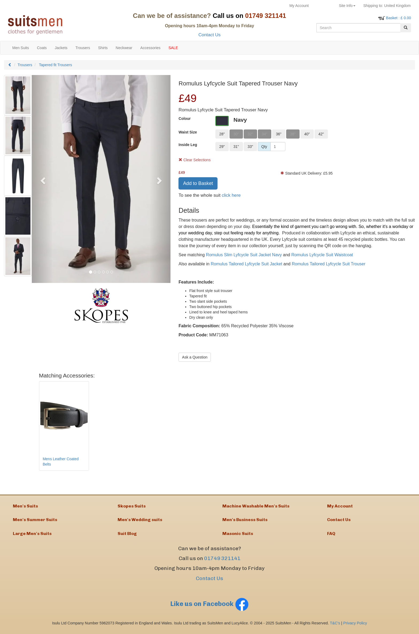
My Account (299, 5)
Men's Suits (25, 506)
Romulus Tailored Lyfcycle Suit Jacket (246, 264)
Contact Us (209, 34)
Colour (185, 118)
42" (321, 134)
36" (278, 134)
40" (307, 134)
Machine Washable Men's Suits (255, 506)
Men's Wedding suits (140, 521)
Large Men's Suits (32, 535)
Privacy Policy (355, 626)
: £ (398, 18)
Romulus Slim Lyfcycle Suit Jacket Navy (244, 255)
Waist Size (188, 132)
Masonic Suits (237, 535)
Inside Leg (188, 145)
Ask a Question (194, 357)
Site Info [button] (347, 5)
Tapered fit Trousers (55, 65)
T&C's (335, 626)
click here (231, 195)
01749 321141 (222, 561)
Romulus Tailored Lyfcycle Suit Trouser (329, 264)
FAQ (331, 535)
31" (236, 146)
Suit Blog (127, 535)
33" (250, 146)
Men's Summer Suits (35, 521)
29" (222, 146)
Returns (324, 5)
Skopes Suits (132, 506)
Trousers (25, 65)
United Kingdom (387, 5)
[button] (42, 179)
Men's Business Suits (244, 521)
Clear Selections (195, 160)
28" (222, 134)
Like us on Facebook (209, 607)
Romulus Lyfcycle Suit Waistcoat (322, 255)
